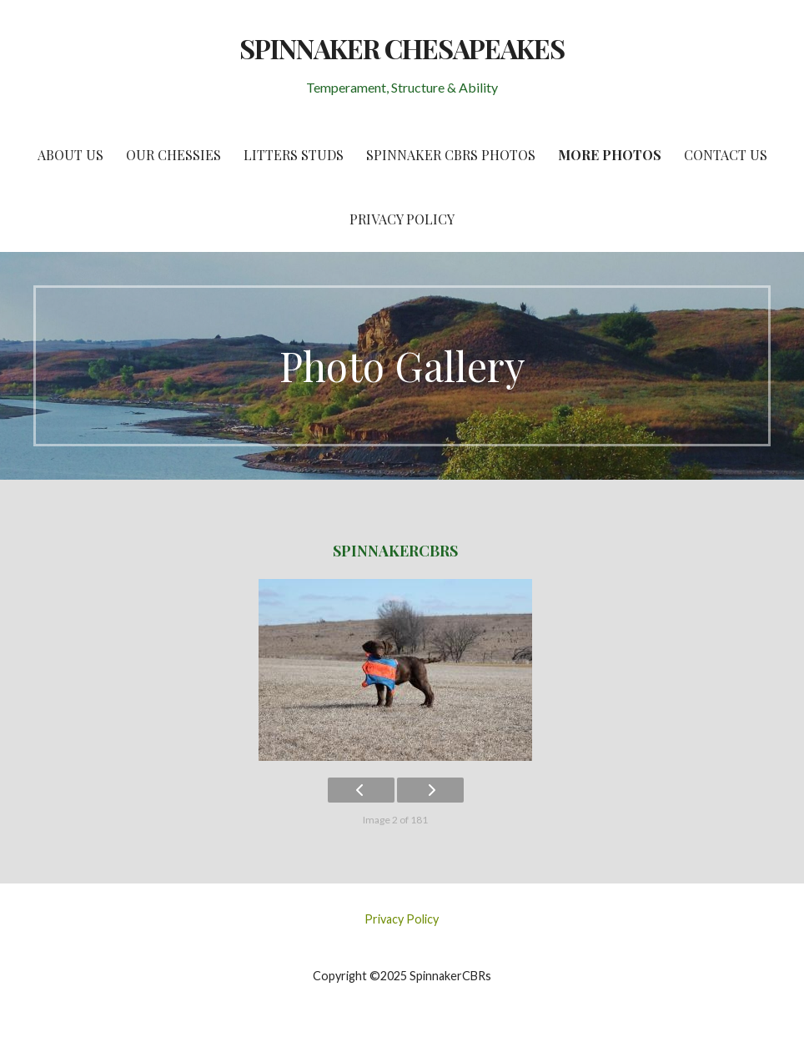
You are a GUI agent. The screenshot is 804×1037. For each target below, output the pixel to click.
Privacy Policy (402, 219)
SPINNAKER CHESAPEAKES (402, 48)
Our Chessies (173, 155)
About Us (70, 155)
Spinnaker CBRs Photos (450, 155)
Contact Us (725, 155)
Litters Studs (294, 155)
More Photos (609, 155)
